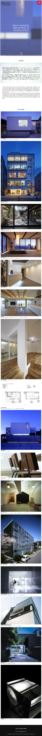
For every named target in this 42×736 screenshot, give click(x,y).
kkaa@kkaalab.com (23, 731)
